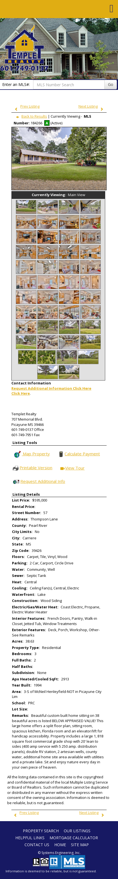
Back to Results (30, 116)
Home (60, 844)
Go (110, 84)
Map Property (32, 454)
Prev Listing (26, 106)
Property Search (41, 830)
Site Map (80, 844)
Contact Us (36, 844)
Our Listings (77, 830)
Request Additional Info (38, 482)
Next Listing (92, 106)
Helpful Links (30, 837)
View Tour (72, 468)
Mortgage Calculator (74, 837)
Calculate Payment (78, 454)
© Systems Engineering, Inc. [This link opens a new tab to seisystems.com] (59, 852)
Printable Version (32, 468)
